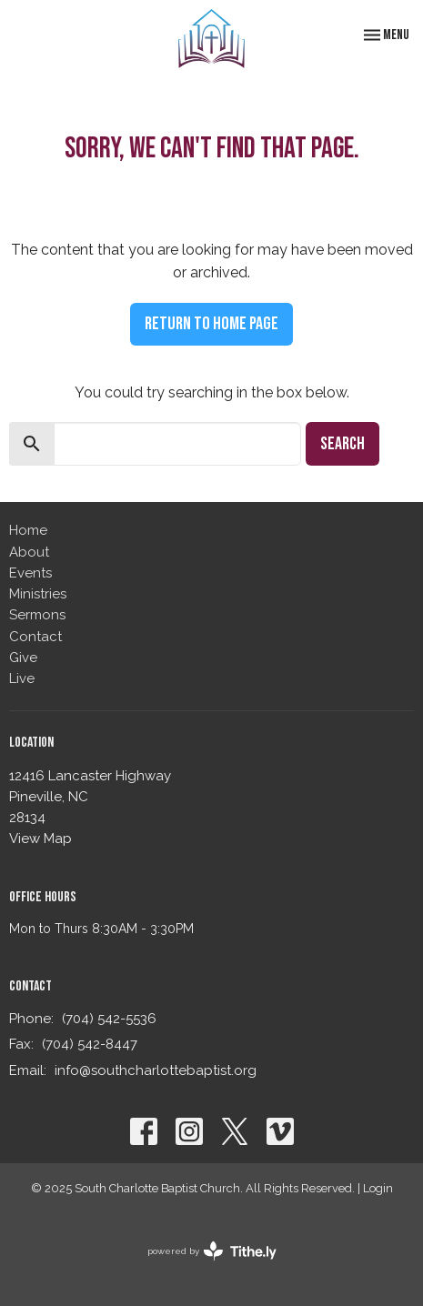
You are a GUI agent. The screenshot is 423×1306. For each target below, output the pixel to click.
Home (28, 530)
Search (342, 444)
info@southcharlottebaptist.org (156, 1070)
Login (378, 1188)
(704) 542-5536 (109, 1018)
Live (22, 678)
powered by (212, 1251)
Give (23, 657)
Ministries (37, 594)
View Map (40, 838)
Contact (35, 636)
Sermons (37, 615)
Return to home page (211, 324)
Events (30, 573)
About (29, 552)
